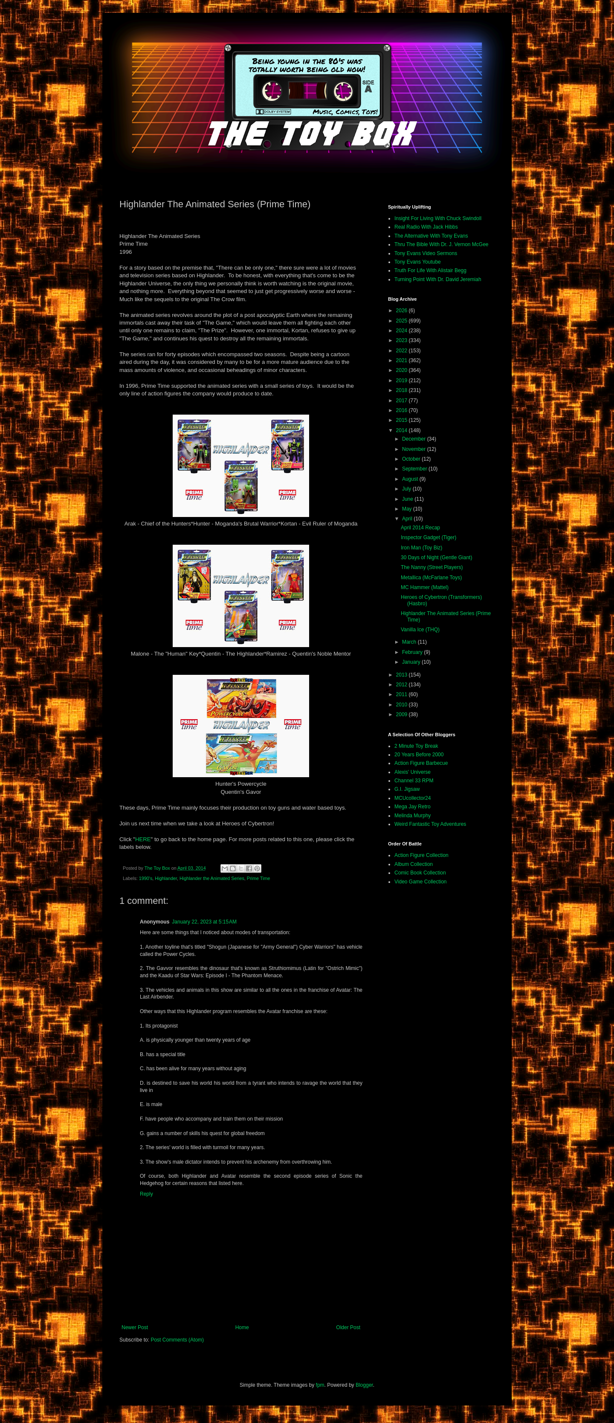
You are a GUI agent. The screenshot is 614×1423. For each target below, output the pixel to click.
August (411, 479)
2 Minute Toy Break (416, 746)
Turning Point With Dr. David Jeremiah (437, 279)
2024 (402, 331)
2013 (402, 675)
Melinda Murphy (412, 816)
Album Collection (413, 864)
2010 (402, 705)
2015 (402, 420)
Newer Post (135, 1327)
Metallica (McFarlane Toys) (431, 578)
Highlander (166, 878)
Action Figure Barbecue (421, 763)
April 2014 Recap (420, 528)
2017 (402, 401)
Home (242, 1327)
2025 (402, 321)
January (412, 662)
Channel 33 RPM (413, 781)
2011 (402, 694)
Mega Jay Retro (412, 807)
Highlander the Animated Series (212, 878)
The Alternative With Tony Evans (431, 236)
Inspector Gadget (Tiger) (428, 537)
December (414, 439)
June (408, 499)
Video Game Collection (420, 882)
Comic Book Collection (420, 873)
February (413, 652)
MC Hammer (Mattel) (425, 587)
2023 (402, 340)
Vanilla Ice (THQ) (420, 630)
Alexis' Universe (412, 772)
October (412, 459)
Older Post (348, 1327)
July (407, 489)
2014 (402, 430)
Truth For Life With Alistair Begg (430, 270)
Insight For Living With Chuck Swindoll (437, 218)
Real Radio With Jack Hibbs (426, 227)
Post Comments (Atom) (177, 1340)
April (408, 519)
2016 (402, 410)
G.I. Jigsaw (407, 789)
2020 (402, 370)
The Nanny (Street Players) (432, 567)
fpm (320, 1385)
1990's (145, 878)
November (414, 449)
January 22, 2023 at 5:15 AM (204, 922)
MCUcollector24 (412, 798)
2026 (402, 311)
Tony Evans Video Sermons (425, 253)
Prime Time (258, 878)
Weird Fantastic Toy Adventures (430, 824)
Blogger (364, 1385)
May (407, 509)
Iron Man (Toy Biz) (421, 548)
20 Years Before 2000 (418, 755)
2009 (402, 714)
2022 (402, 351)
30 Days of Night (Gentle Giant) (436, 557)
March (410, 642)
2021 (402, 360)
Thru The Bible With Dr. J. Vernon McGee (441, 244)
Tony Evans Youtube (417, 262)
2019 (402, 380)
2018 (402, 390)
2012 (402, 685)
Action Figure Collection (421, 855)
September (415, 469)
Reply (146, 1194)
